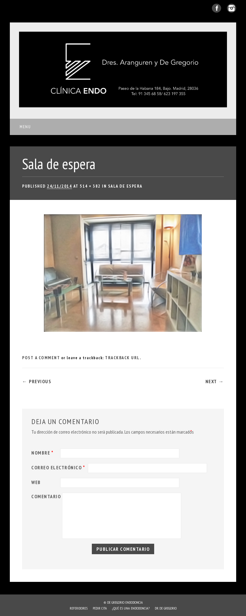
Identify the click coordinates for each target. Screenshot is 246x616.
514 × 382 (90, 186)
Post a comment (41, 357)
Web (36, 482)
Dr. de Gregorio (166, 608)
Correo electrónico (59, 467)
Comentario (46, 496)
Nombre (43, 453)
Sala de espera (125, 186)
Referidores (79, 608)
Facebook (216, 8)
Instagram (231, 8)
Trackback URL (122, 357)
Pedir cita (100, 608)
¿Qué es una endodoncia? (131, 608)
